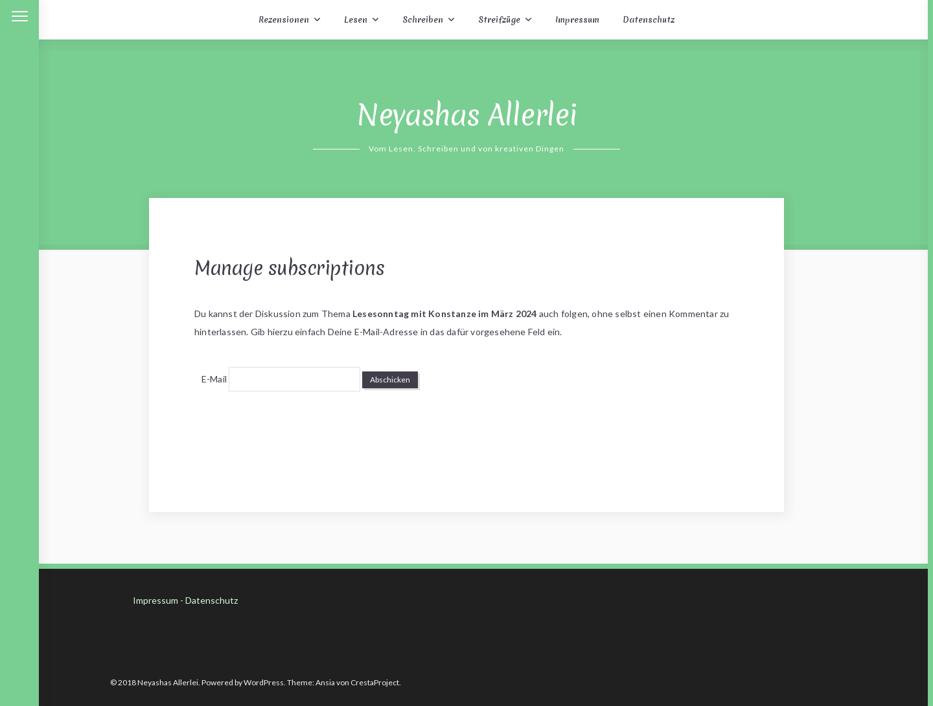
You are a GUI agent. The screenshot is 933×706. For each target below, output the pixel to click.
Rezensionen (284, 19)
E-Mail (214, 378)
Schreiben (422, 19)
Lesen (355, 19)
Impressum (577, 19)
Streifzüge (499, 19)
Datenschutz (648, 19)
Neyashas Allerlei (466, 115)
